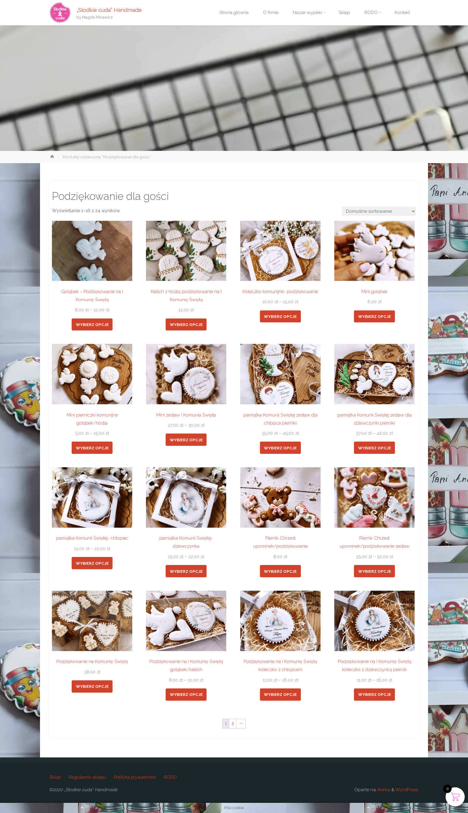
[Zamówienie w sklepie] (379, 211)
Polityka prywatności (134, 777)
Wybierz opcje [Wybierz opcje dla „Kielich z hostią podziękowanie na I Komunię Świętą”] (186, 324)
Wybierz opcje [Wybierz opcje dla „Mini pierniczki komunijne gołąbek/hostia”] (92, 447)
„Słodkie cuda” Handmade (109, 10)
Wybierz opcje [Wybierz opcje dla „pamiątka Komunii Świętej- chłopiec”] (92, 563)
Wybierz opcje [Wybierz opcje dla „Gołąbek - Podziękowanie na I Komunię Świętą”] (92, 324)
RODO (169, 777)
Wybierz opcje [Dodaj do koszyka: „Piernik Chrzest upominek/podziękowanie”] (280, 571)
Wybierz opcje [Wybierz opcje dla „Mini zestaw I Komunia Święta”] (186, 439)
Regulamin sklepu (87, 777)
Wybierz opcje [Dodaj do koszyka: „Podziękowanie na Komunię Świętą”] (92, 686)
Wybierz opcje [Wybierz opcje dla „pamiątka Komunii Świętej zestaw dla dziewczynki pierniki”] (374, 447)
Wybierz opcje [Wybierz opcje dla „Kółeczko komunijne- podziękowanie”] (280, 316)
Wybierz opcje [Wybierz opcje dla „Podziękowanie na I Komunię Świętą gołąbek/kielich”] (186, 694)
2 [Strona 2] (233, 723)
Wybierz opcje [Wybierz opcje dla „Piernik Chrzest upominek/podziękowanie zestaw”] (374, 571)
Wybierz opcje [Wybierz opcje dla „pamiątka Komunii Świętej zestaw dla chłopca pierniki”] (280, 447)
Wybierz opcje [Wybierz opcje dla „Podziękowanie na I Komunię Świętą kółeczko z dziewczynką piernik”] (374, 694)
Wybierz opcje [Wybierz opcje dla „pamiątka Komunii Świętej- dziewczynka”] (186, 571)
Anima (383, 789)
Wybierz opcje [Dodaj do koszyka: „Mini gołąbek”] (374, 316)
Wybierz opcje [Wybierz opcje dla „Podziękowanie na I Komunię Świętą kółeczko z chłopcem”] (280, 694)
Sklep (55, 777)
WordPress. (407, 789)
